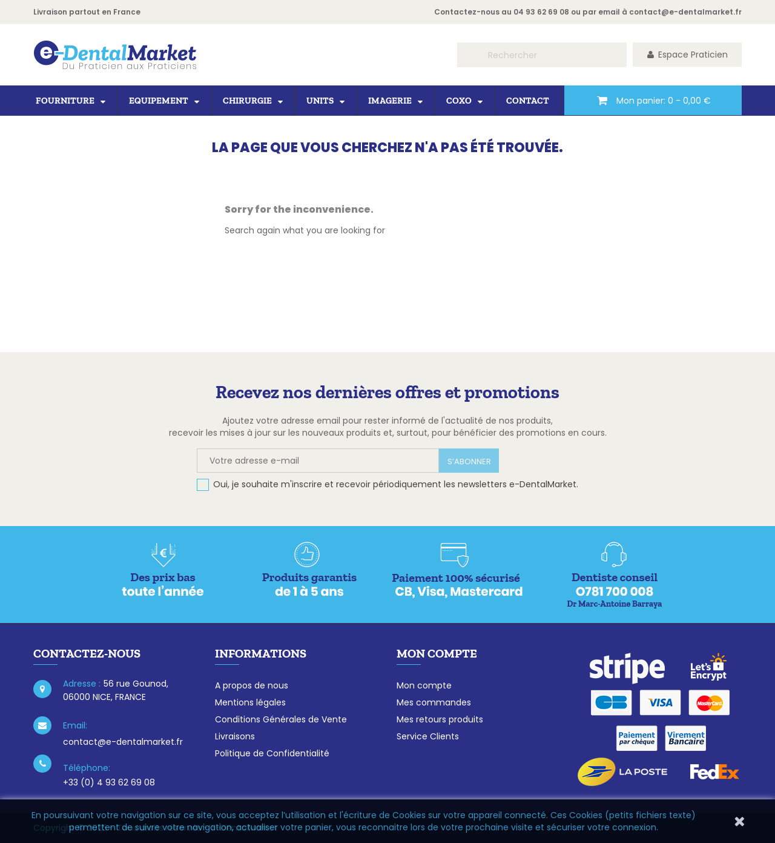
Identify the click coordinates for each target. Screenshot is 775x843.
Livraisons (235, 736)
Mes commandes (434, 702)
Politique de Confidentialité (272, 753)
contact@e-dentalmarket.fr (685, 12)
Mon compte (424, 685)
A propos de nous (251, 685)
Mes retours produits (440, 719)
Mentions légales (250, 702)
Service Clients (428, 736)
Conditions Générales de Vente (281, 719)
